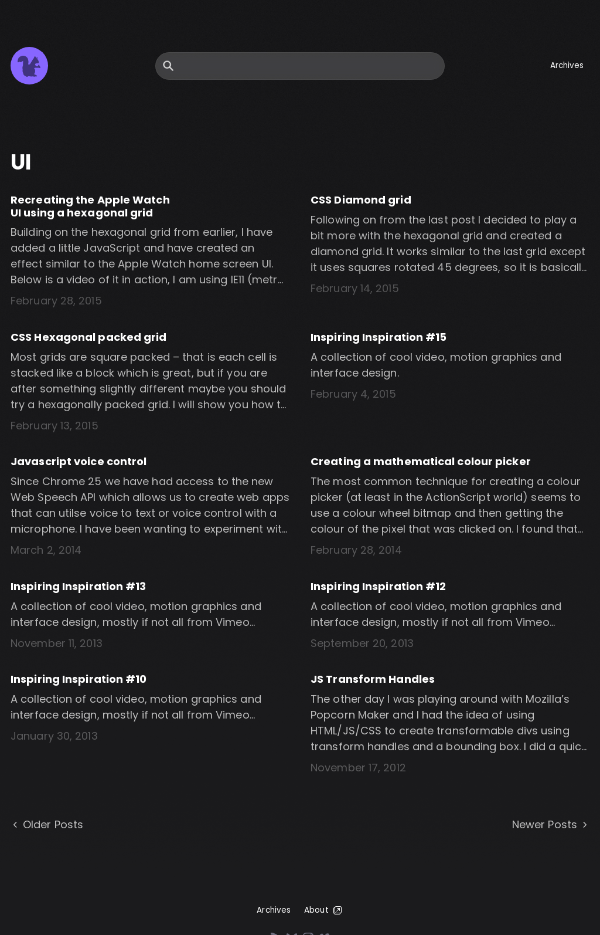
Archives (567, 65)
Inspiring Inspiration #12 (378, 586)
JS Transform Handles (373, 679)
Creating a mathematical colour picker (421, 461)
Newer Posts (550, 824)
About (323, 910)
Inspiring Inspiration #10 (79, 679)
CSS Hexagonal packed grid (89, 337)
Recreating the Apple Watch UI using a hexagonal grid (90, 206)
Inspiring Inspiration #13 (78, 586)
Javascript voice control (78, 461)
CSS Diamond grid (361, 199)
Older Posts (47, 824)
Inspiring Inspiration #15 (379, 337)
